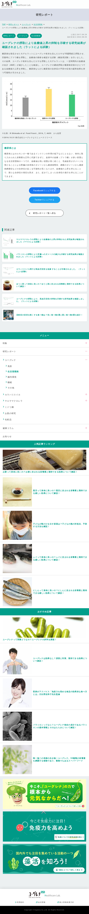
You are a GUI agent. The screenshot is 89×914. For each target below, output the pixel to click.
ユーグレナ (10, 360)
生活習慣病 (13, 371)
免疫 (10, 366)
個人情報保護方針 (66, 902)
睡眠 (10, 382)
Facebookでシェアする (44, 190)
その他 (11, 388)
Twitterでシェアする (44, 200)
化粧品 (8, 419)
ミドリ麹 (9, 407)
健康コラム (8, 428)
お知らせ (7, 436)
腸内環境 (12, 377)
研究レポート (9, 351)
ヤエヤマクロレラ (14, 401)
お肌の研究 (10, 413)
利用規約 (20, 902)
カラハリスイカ (12, 394)
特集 (5, 343)
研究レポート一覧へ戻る (44, 213)
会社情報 (41, 902)
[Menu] (85, 4)
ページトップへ (44, 812)
